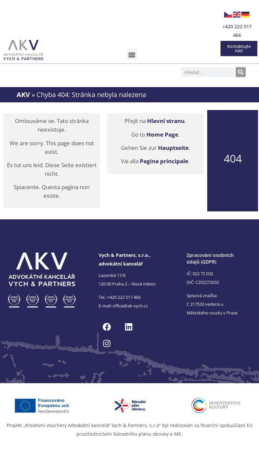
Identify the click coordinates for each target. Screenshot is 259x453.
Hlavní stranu (166, 121)
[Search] (241, 72)
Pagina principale (164, 161)
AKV (23, 94)
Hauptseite (173, 148)
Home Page (162, 134)
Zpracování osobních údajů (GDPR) (210, 258)
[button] (132, 54)
